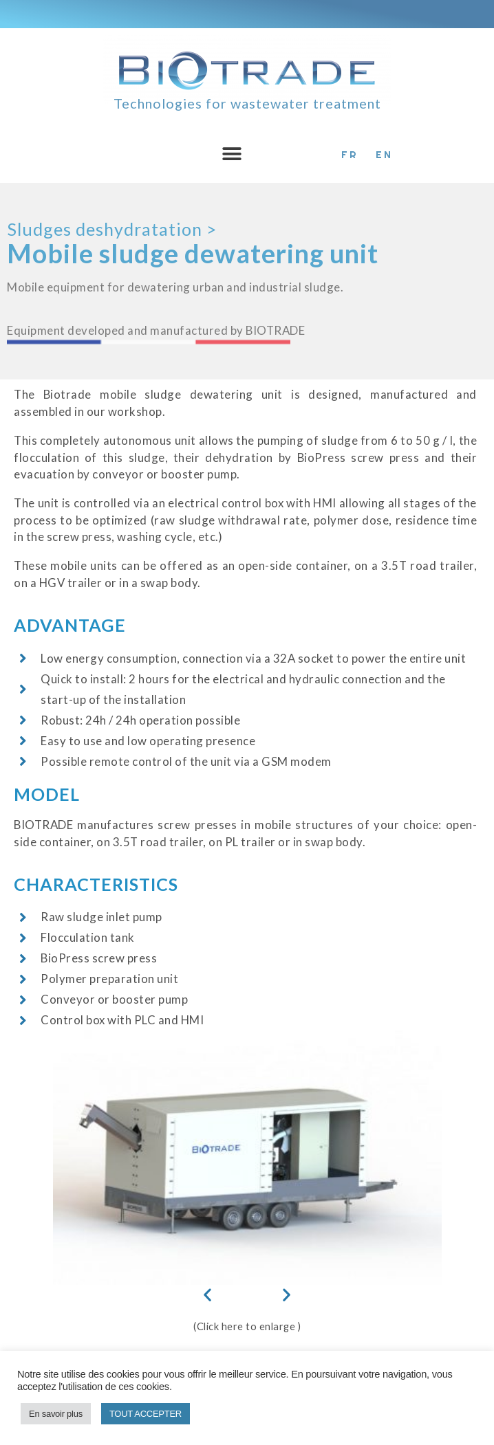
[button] (231, 153)
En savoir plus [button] (56, 1414)
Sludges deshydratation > (112, 229)
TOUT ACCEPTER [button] (145, 1414)
